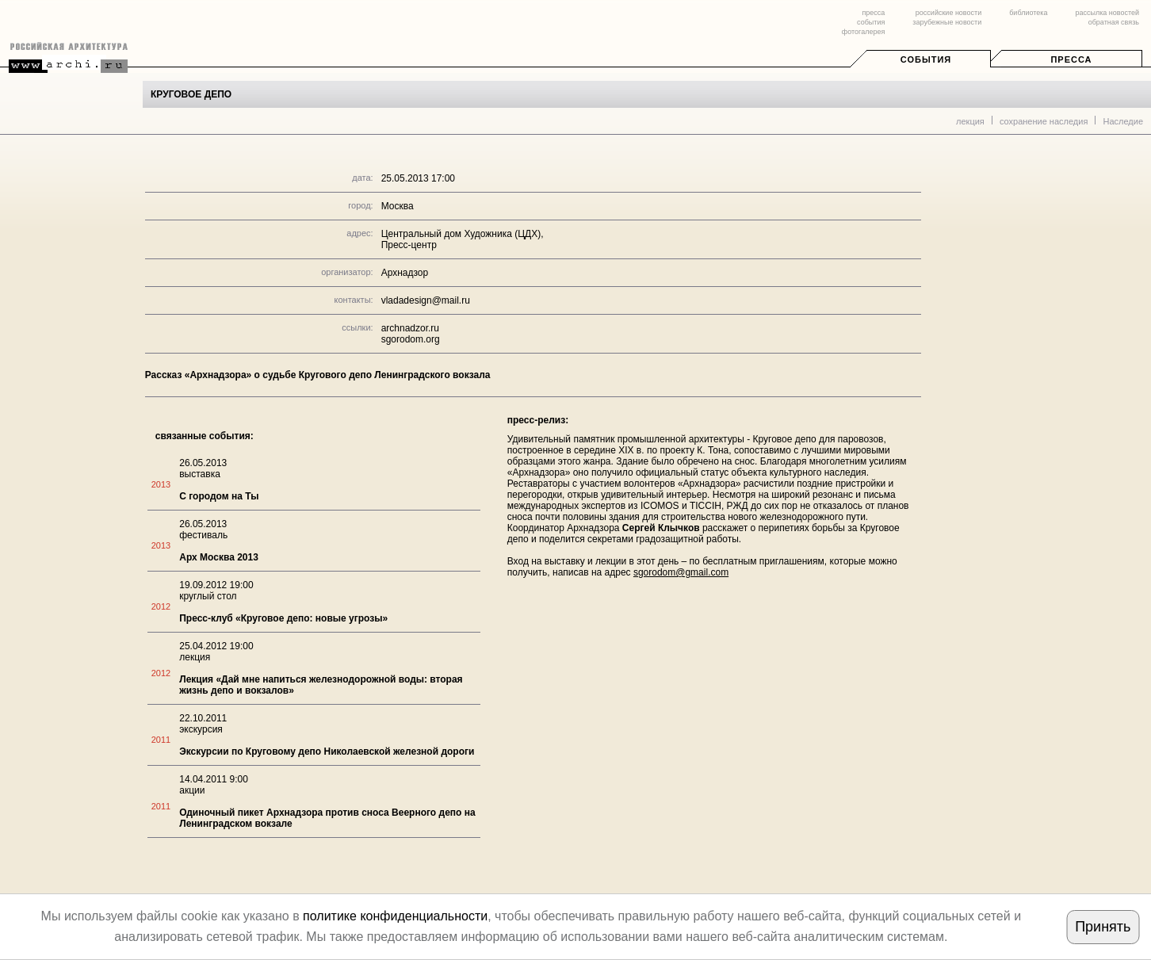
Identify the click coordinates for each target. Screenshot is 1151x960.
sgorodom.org (410, 339)
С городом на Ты (218, 496)
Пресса (1071, 59)
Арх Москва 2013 (218, 557)
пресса (873, 13)
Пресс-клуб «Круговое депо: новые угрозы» (283, 618)
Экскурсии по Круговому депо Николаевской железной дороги (326, 751)
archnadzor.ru (410, 328)
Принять (1102, 927)
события (871, 22)
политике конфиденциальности (395, 916)
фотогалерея (863, 32)
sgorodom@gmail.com (680, 572)
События (926, 59)
